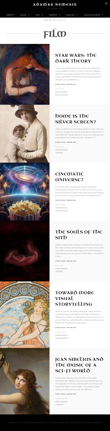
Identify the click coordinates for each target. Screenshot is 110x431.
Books (53, 15)
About (10, 15)
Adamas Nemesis (55, 5)
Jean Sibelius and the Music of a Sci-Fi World (79, 365)
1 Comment (59, 152)
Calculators (92, 15)
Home (46, 20)
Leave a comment (61, 94)
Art (38, 15)
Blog (23, 15)
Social (70, 15)
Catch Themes (94, 422)
